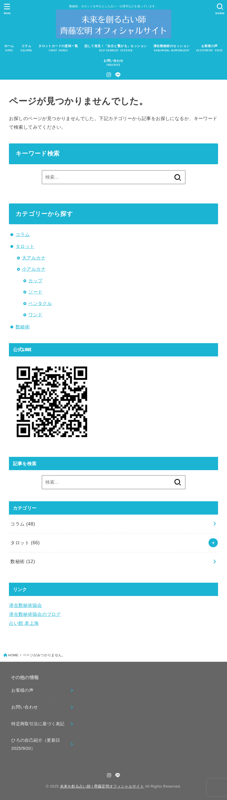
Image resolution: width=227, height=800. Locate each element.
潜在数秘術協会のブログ (35, 614)
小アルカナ (34, 269)
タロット (25, 246)
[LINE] (118, 74)
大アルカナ (34, 257)
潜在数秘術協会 (25, 605)
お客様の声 (22, 690)
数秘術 (23, 326)
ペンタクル (40, 303)
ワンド (35, 314)
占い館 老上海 (24, 623)
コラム (23, 234)
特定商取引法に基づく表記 (37, 724)
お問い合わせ (24, 707)
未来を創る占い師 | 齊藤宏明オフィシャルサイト (102, 786)
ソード (35, 291)
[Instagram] (108, 74)
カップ (35, 280)
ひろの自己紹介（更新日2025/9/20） (35, 744)
